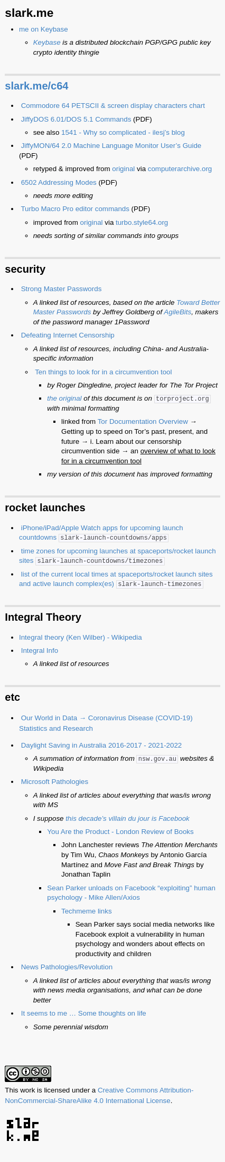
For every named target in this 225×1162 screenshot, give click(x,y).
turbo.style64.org (142, 222)
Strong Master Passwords (61, 289)
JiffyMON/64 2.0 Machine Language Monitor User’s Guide (111, 146)
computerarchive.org (180, 169)
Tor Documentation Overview (143, 421)
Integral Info (39, 650)
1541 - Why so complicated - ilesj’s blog (123, 132)
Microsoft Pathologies (54, 782)
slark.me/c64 (36, 86)
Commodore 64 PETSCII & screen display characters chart (113, 106)
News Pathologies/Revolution (66, 967)
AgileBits (177, 312)
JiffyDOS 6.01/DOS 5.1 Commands (76, 119)
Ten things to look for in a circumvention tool (103, 372)
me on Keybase (43, 29)
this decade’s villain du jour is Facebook (127, 818)
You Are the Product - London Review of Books (120, 832)
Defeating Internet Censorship (68, 335)
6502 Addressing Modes (59, 182)
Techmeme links (86, 911)
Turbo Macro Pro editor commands (75, 209)
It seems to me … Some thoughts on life (83, 1013)
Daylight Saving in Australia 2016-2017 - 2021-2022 (101, 745)
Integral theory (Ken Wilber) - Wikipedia (80, 637)
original (123, 169)
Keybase (47, 42)
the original (64, 398)
